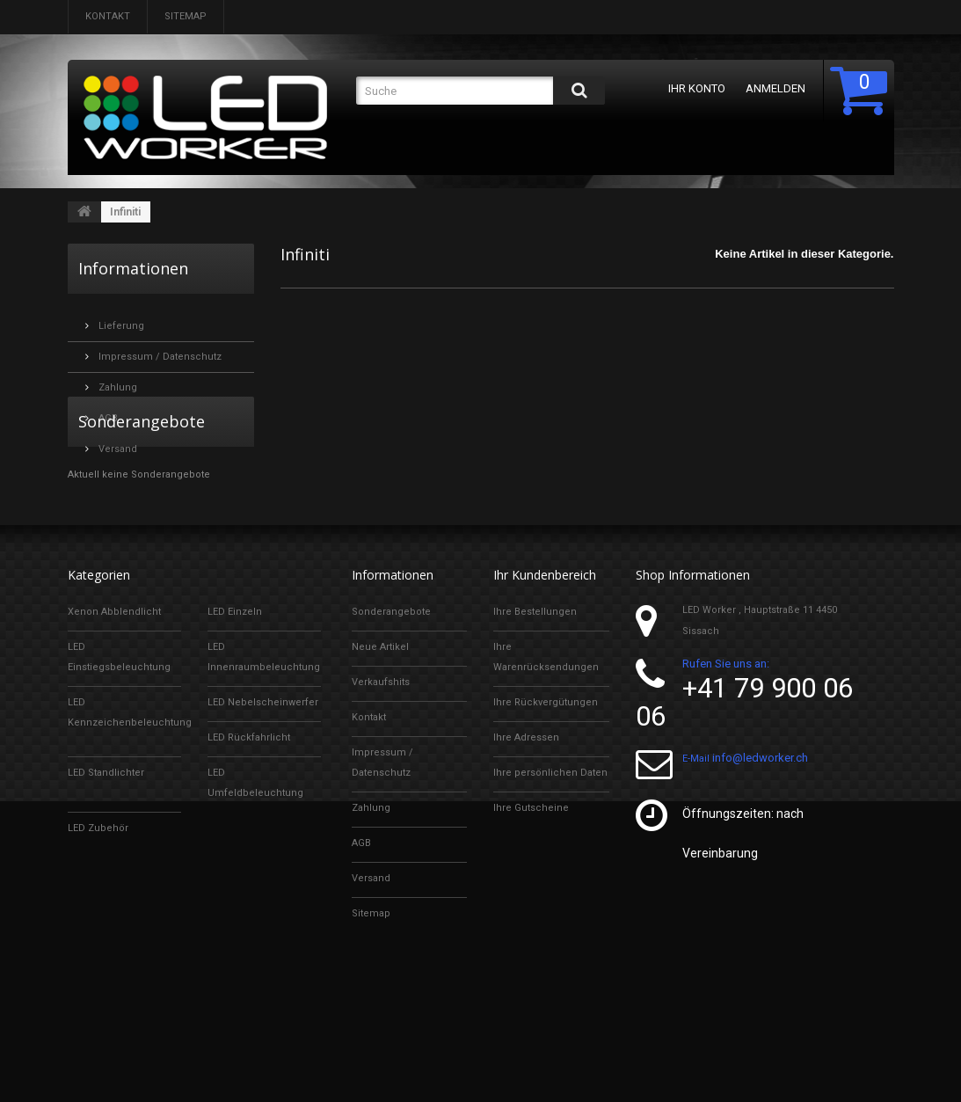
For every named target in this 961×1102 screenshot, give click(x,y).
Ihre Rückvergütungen (545, 801)
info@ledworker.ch (760, 863)
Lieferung (120, 319)
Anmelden (775, 88)
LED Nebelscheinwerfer (262, 801)
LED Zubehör (98, 927)
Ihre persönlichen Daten (550, 872)
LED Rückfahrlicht (248, 837)
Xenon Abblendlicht (114, 711)
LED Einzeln (234, 711)
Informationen (133, 268)
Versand (116, 442)
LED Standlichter (106, 872)
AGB (107, 411)
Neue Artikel (380, 746)
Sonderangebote (141, 508)
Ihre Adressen (526, 837)
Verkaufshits (381, 781)
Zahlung (116, 380)
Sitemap (185, 16)
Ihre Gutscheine (531, 907)
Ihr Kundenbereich (544, 674)
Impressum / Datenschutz (159, 349)
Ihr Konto (696, 88)
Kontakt (107, 16)
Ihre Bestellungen (535, 711)
